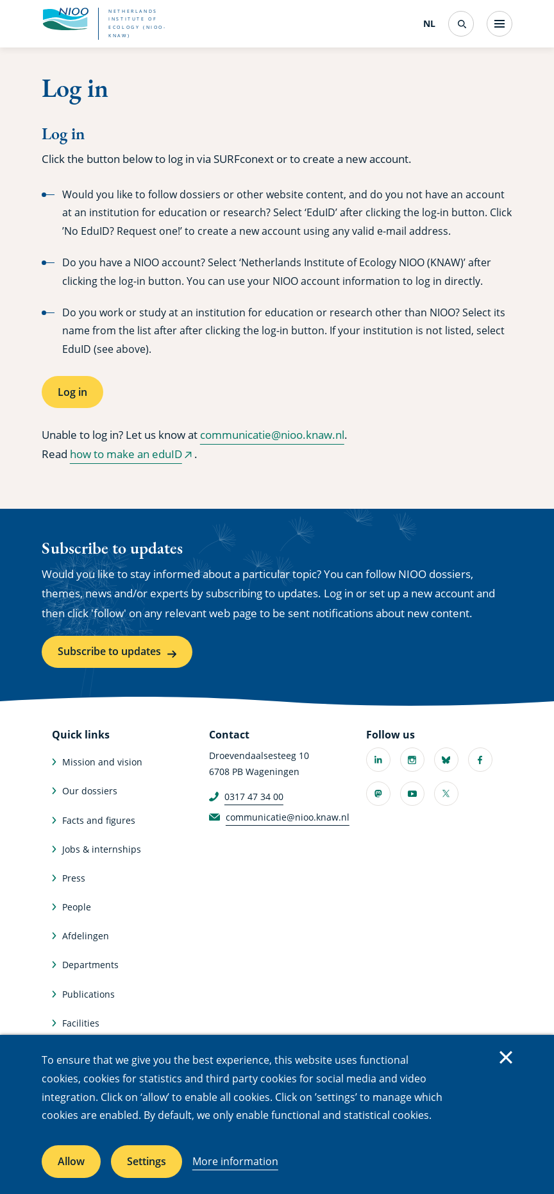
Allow (71, 1161)
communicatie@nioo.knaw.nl (272, 434)
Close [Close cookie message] (506, 1057)
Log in (72, 392)
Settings (146, 1161)
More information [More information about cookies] (235, 1161)
